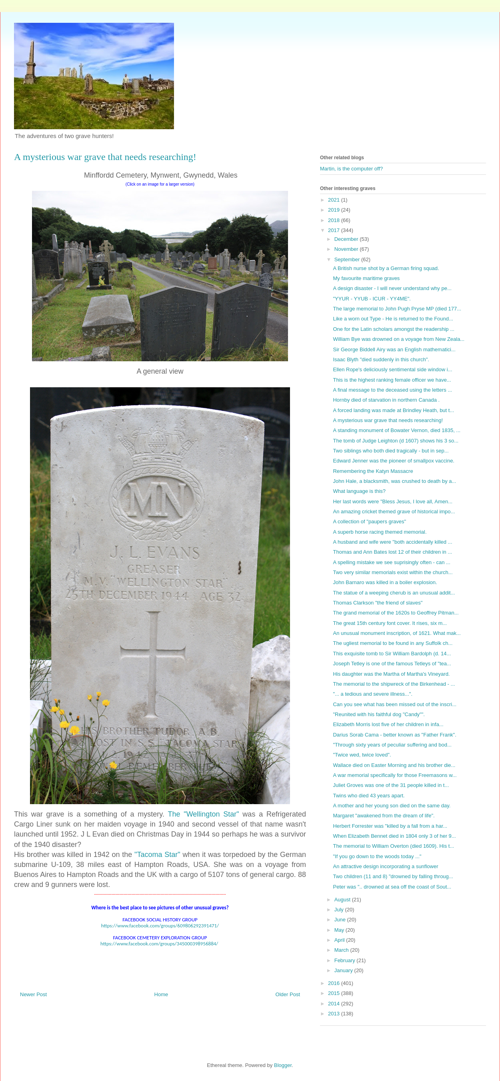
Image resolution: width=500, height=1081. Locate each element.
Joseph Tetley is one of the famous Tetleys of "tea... (392, 664)
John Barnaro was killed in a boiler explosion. (385, 582)
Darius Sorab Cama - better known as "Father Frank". (394, 735)
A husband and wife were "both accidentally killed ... (392, 542)
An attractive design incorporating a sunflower (385, 866)
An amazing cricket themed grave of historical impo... (394, 511)
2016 (334, 983)
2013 (334, 1014)
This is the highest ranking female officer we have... (392, 380)
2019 (334, 210)
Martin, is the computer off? (351, 169)
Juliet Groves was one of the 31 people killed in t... (391, 785)
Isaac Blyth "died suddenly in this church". (381, 359)
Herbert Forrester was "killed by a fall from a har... (390, 826)
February (345, 960)
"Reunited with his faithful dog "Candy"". (378, 714)
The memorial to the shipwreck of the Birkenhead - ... (394, 684)
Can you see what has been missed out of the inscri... (394, 704)
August (343, 900)
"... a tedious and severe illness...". (372, 694)
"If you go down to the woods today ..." (377, 856)
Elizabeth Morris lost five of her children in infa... (388, 724)
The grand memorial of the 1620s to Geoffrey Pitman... (395, 613)
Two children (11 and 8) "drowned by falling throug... (393, 876)
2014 (334, 1004)
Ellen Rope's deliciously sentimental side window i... (392, 369)
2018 (334, 220)
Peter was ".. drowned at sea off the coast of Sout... (392, 887)
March (342, 950)
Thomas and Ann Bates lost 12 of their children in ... (392, 552)
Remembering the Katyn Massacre (373, 471)
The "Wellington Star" (203, 814)
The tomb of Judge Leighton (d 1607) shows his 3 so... (395, 441)
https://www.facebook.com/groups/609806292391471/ (160, 926)
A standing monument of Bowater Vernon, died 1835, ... (396, 430)
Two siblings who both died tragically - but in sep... (390, 451)
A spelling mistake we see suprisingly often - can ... (391, 562)
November (347, 249)
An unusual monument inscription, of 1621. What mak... (396, 633)
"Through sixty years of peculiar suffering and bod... (392, 745)
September (347, 259)
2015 (334, 993)
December (347, 239)
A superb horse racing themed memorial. (379, 532)
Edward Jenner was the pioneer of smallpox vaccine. (393, 461)
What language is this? (359, 491)
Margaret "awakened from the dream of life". (383, 816)
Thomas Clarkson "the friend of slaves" (377, 603)
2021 (334, 200)
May (340, 930)
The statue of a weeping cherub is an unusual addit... (394, 593)
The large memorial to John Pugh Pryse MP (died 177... (397, 309)
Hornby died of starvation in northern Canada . (386, 400)
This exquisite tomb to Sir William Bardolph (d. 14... (392, 654)
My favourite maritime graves (366, 278)
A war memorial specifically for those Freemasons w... (394, 775)
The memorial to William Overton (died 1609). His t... (393, 846)
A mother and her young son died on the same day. (391, 806)
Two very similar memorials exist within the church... (392, 572)
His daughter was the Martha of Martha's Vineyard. (391, 674)
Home (161, 994)
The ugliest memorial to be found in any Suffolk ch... (392, 643)
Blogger (283, 1065)
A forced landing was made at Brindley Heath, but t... (393, 410)
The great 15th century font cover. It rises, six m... (390, 623)
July (339, 910)
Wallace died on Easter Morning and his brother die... (394, 765)
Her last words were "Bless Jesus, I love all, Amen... (392, 501)
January (344, 970)
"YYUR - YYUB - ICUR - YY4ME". (371, 299)
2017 (334, 230)
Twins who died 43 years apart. (368, 796)
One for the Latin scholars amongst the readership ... (393, 329)
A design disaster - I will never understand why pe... (392, 288)
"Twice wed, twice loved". (362, 755)
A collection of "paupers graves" (369, 521)
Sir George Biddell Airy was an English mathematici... (394, 349)
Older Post (288, 994)
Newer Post (33, 994)
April (340, 940)
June (340, 920)
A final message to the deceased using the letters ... (392, 390)
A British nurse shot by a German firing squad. (386, 268)
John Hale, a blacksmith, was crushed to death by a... (394, 481)
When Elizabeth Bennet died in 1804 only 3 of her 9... (394, 836)
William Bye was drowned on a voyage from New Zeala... (398, 339)
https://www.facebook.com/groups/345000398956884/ (159, 944)
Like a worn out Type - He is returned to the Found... (393, 319)
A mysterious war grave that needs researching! (388, 420)
